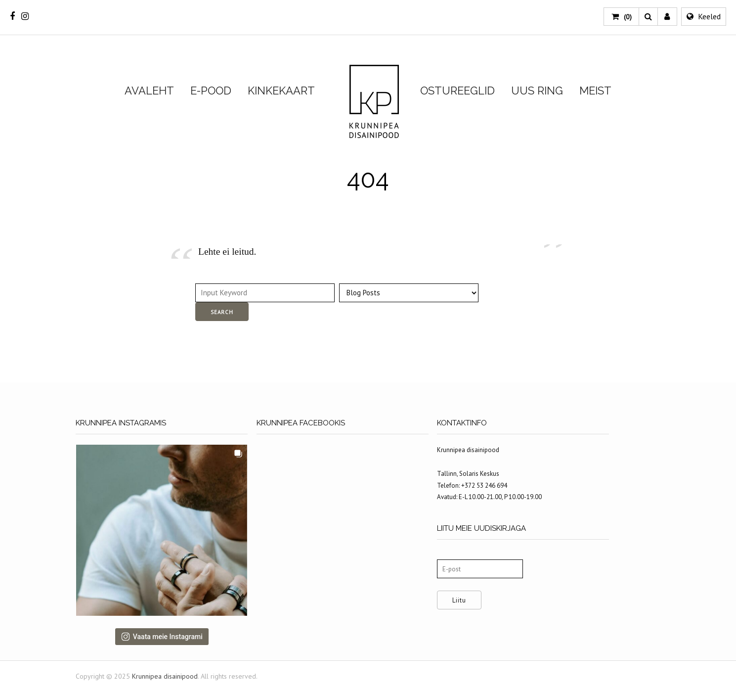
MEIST (595, 90)
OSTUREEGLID (457, 90)
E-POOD (210, 90)
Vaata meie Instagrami (164, 640)
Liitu (469, 600)
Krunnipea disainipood (374, 102)
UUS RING (537, 90)
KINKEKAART (281, 90)
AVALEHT (149, 90)
